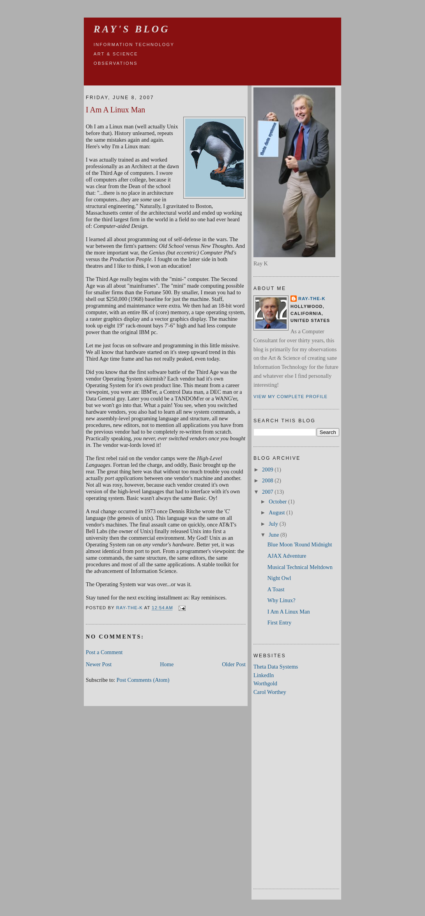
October (278, 501)
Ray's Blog (132, 29)
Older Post (234, 664)
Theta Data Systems (275, 666)
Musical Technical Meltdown (300, 567)
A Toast (276, 589)
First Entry (279, 622)
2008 (268, 480)
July (274, 524)
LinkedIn (263, 675)
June (274, 535)
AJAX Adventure (286, 556)
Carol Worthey (269, 692)
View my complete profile (290, 396)
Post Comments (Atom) (143, 680)
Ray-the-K (312, 298)
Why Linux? (281, 600)
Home (167, 664)
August (277, 512)
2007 (268, 492)
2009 (268, 469)
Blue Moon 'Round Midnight (299, 544)
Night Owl (279, 578)
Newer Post (99, 664)
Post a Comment (104, 652)
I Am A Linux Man (288, 611)
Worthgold (265, 683)
